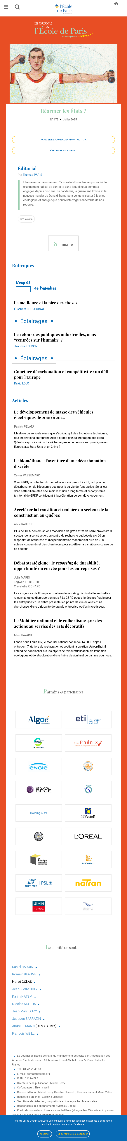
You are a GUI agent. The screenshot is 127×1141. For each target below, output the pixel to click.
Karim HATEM (22, 996)
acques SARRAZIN (27, 1019)
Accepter (44, 1133)
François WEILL (23, 1033)
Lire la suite (26, 219)
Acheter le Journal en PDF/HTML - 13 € (63, 139)
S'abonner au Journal (63, 150)
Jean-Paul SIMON (25, 346)
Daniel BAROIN (22, 967)
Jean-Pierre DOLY (24, 989)
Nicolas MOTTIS (24, 1004)
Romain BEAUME (24, 974)
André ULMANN (23, 1026)
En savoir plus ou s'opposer (73, 1133)
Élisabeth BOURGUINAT (29, 309)
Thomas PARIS (32, 175)
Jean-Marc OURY (24, 1011)
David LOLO (21, 383)
